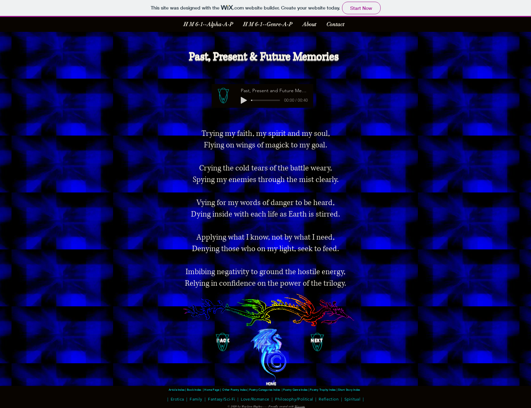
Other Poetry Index (234, 389)
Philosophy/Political (294, 398)
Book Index (194, 389)
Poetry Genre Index (295, 389)
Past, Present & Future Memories (263, 57)
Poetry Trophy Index (323, 389)
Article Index (177, 389)
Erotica (177, 398)
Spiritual (352, 398)
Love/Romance (255, 398)
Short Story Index (349, 389)
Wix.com (300, 406)
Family (196, 398)
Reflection (328, 398)
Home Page (211, 389)
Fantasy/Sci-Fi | (223, 398)
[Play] (244, 100)
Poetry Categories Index (264, 389)
